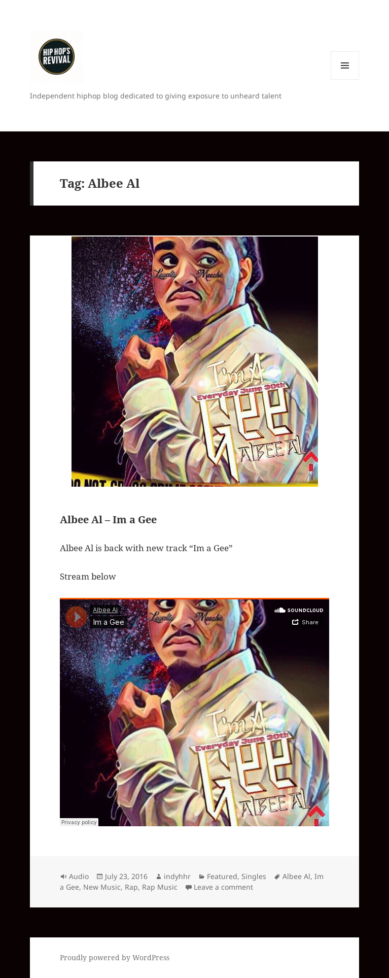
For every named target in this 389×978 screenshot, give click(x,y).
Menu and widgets (345, 79)
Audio (79, 876)
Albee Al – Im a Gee (108, 519)
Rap (131, 887)
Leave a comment (223, 887)
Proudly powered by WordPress (114, 957)
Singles (253, 876)
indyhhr (177, 876)
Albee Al (296, 876)
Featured (222, 876)
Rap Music (160, 887)
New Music (102, 887)
